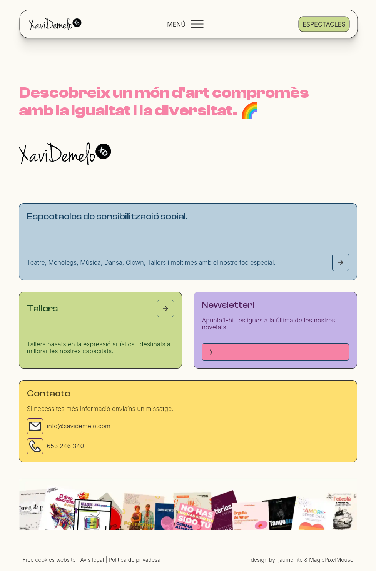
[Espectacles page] (341, 262)
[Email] (35, 426)
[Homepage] (65, 153)
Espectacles (323, 23)
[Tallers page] (165, 308)
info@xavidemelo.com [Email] (78, 425)
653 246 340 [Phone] (65, 445)
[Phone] (35, 446)
